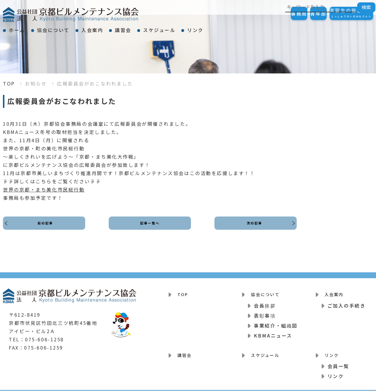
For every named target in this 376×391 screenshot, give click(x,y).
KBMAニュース (273, 331)
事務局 (269, 13)
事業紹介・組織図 (275, 321)
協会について (69, 27)
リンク (253, 27)
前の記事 (47, 228)
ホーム (22, 27)
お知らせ (36, 83)
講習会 (160, 27)
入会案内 (119, 27)
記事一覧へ (149, 228)
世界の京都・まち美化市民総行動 (44, 189)
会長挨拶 (265, 301)
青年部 (301, 13)
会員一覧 (338, 358)
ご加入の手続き (347, 301)
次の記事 (252, 228)
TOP (9, 83)
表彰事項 (265, 311)
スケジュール (207, 27)
